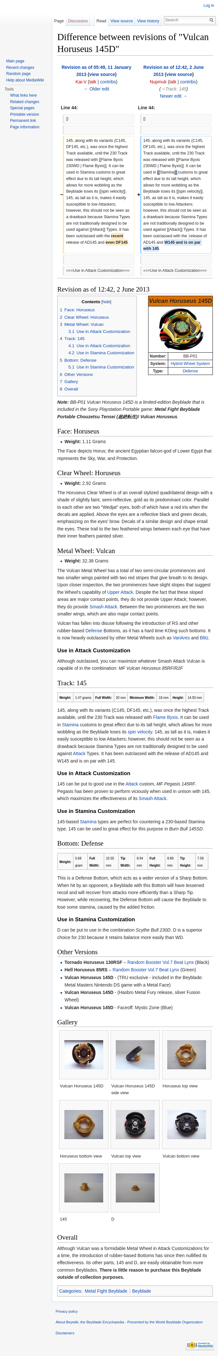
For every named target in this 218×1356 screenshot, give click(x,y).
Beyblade (141, 1291)
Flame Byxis (165, 717)
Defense (190, 371)
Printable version (24, 114)
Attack (79, 753)
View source (121, 20)
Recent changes (20, 67)
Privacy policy (67, 1311)
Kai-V (80, 81)
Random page (18, 73)
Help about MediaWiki (25, 80)
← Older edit (96, 88)
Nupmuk (158, 81)
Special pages (22, 108)
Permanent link (23, 120)
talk (92, 81)
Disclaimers (65, 1333)
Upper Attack (120, 592)
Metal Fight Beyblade (106, 1291)
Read (101, 20)
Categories (70, 1291)
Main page (15, 61)
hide (106, 302)
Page (59, 20)
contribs (108, 81)
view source (102, 74)
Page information (24, 127)
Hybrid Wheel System (190, 363)
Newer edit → (173, 96)
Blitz (204, 637)
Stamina (70, 724)
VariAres (181, 637)
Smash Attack (103, 606)
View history (148, 20)
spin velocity (140, 731)
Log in (208, 5)
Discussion (78, 20)
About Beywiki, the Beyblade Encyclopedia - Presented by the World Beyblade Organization (129, 1322)
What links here (23, 95)
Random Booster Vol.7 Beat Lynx (160, 962)
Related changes (24, 102)
